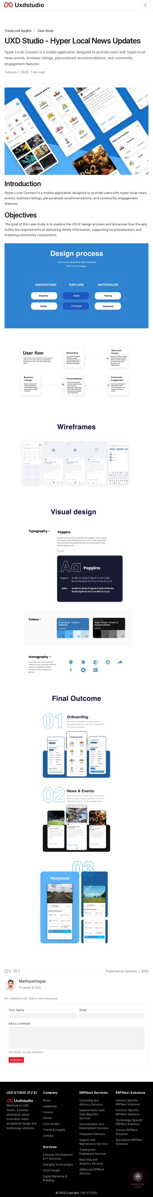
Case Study (45, 31)
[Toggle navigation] (145, 5)
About (47, 1100)
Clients (47, 1118)
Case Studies (51, 1123)
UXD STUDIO (88, 1192)
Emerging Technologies (58, 1164)
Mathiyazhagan (32, 981)
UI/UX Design (51, 1170)
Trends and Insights (18, 31)
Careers (48, 1112)
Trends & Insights (54, 1129)
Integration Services (92, 1134)
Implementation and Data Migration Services (92, 1114)
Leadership (50, 1106)
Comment (16, 1059)
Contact (48, 1135)
